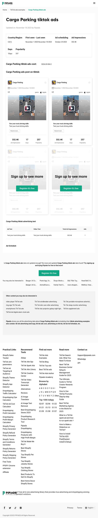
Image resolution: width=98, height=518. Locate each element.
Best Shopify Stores (26, 449)
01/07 (54, 411)
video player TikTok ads (14, 302)
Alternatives (25, 389)
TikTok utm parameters (7, 363)
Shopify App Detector (7, 385)
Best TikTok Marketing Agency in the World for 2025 (66, 407)
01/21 (41, 407)
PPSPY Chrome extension (9, 467)
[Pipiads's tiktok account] (15, 508)
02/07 (41, 404)
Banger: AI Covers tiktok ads (33, 281)
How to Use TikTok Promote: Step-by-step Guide (65, 395)
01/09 (41, 411)
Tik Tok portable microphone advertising (77, 302)
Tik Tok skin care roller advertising (47, 305)
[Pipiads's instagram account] (21, 508)
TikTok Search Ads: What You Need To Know (65, 358)
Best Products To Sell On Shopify (28, 475)
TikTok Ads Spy (27, 362)
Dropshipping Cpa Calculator (10, 398)
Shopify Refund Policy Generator (9, 434)
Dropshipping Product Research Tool (28, 419)
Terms (79, 508)
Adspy (23, 358)
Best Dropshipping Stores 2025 (28, 411)
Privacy (70, 508)
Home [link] (5, 10)
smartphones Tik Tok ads (15, 309)
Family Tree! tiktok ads (61, 285)
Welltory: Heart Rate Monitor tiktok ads (88, 285)
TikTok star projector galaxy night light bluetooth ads (49, 309)
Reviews (24, 393)
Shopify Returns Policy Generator (9, 450)
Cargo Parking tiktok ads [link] (37, 10)
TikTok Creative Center (27, 374)
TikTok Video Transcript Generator (26, 382)
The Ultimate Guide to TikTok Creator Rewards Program (66, 383)
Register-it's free (27, 188)
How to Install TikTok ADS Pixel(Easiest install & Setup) (65, 438)
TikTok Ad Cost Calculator (9, 405)
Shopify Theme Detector (9, 379)
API (79, 363)
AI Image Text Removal (26, 404)
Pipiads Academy (46, 377)
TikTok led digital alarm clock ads (17, 312)
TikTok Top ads (45, 366)
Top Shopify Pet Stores (27, 456)
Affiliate (6, 472)
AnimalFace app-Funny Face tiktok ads (47, 285)
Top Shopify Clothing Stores (27, 469)
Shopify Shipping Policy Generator (9, 456)
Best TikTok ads (45, 369)
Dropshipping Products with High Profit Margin (28, 435)
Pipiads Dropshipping (26, 427)
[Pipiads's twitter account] (10, 508)
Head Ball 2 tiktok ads (88, 281)
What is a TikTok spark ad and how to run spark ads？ (66, 418)
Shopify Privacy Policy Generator (9, 427)
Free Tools (7, 462)
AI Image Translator (25, 398)
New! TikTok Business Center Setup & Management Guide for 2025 (65, 369)
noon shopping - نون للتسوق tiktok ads (74, 285)
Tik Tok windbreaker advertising (46, 302)
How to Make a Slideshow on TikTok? (65, 427)
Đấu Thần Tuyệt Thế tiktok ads (74, 281)
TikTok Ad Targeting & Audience (7, 371)
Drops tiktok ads (59, 281)
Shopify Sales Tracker (8, 356)
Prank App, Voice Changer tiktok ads (47, 281)
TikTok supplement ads (71, 309)
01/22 (54, 404)
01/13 (48, 407)
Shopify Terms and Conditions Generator (9, 442)
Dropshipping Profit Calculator (9, 411)
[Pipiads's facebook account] (4, 508)
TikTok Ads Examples (43, 356)
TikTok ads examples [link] (17, 10)
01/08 (48, 411)
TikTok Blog (44, 362)
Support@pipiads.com (86, 355)
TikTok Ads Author (46, 373)
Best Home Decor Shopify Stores (28, 482)
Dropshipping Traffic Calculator (9, 392)
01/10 (54, 407)
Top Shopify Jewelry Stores (27, 462)
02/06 (48, 404)
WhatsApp (82, 359)
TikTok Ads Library (28, 369)
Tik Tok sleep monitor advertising (75, 305)
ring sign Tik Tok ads (13, 305)
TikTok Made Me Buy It (27, 442)
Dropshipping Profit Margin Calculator (8, 419)
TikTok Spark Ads (28, 365)
